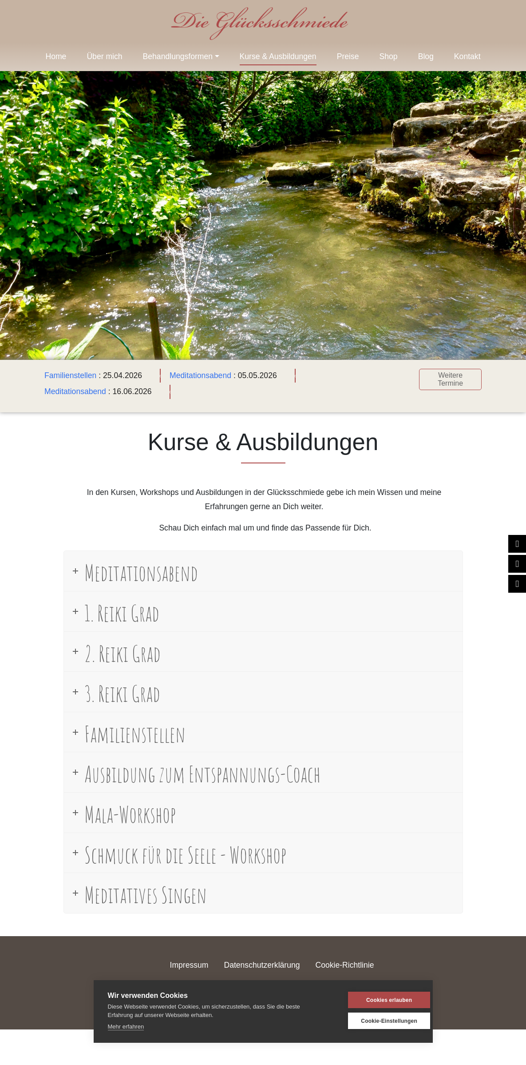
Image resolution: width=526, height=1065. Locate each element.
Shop (389, 56)
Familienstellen (70, 375)
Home (55, 56)
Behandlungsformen (178, 56)
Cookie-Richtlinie (344, 965)
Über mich (104, 56)
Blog (426, 56)
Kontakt (467, 56)
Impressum (189, 965)
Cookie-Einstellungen (376, 1021)
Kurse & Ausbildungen (278, 56)
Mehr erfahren (126, 1026)
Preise (348, 56)
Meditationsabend (200, 375)
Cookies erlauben (376, 1000)
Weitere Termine (450, 379)
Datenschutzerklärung (262, 965)
